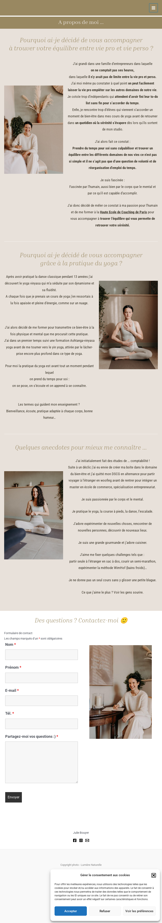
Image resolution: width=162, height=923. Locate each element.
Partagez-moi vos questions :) (31, 736)
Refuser (105, 911)
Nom (10, 644)
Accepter (70, 911)
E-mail (12, 690)
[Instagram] (81, 840)
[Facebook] (75, 840)
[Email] (87, 840)
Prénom (13, 667)
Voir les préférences (139, 911)
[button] (154, 875)
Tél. (9, 713)
